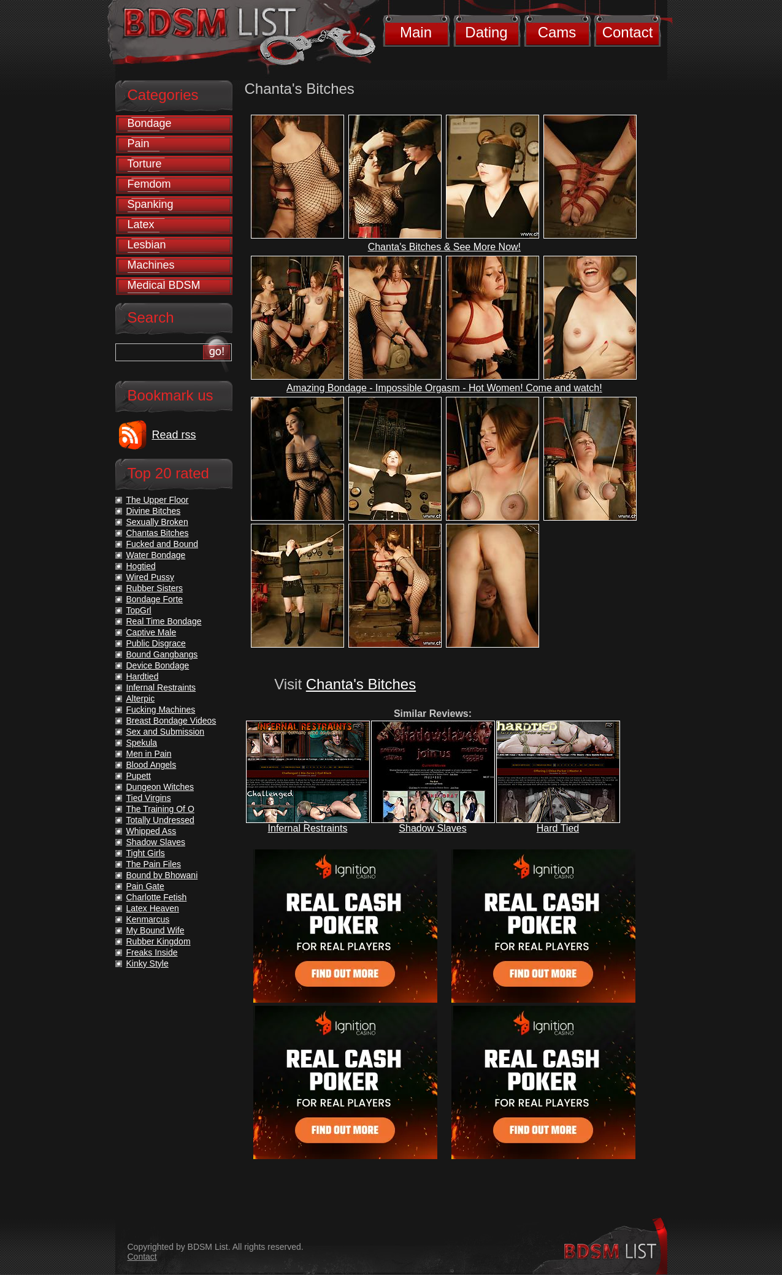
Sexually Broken (157, 522)
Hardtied (142, 676)
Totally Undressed (160, 820)
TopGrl (138, 610)
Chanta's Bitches (361, 684)
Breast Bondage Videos (171, 721)
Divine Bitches (153, 511)
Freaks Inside (152, 952)
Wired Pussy (150, 577)
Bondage (150, 123)
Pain (139, 143)
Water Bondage (156, 555)
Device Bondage (158, 665)
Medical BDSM (164, 285)
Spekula (142, 743)
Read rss (174, 435)
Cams (557, 32)
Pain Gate (145, 886)
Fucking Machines (161, 709)
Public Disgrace (156, 643)
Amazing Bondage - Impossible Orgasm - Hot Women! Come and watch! (444, 388)
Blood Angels (151, 765)
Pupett (138, 776)
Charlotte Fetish (156, 897)
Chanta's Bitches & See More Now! (444, 247)
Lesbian (147, 245)
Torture (145, 164)
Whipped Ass (151, 831)
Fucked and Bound (162, 544)
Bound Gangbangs (162, 654)
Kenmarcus (148, 919)
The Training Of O (160, 809)
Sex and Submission (165, 732)
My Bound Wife (155, 930)
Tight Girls (145, 853)
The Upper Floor (157, 500)
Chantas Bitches (157, 533)
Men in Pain (149, 754)
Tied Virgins (148, 798)
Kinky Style (147, 963)
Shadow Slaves (432, 828)
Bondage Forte (154, 599)
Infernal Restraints (308, 828)
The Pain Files (153, 864)
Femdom (149, 184)
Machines (151, 265)
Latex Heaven (152, 908)
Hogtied (141, 566)
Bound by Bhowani (162, 875)
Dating (486, 32)
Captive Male (151, 632)
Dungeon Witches (160, 787)
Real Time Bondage (164, 621)
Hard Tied (558, 828)
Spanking (151, 204)
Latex (141, 224)
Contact (627, 32)
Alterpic (140, 698)
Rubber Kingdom (158, 941)
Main (416, 32)
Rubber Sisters (154, 588)
